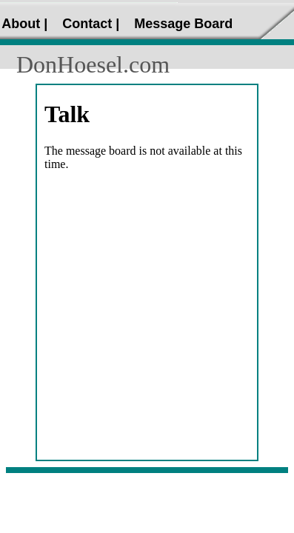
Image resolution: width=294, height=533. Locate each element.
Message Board (183, 23)
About (20, 23)
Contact (87, 23)
